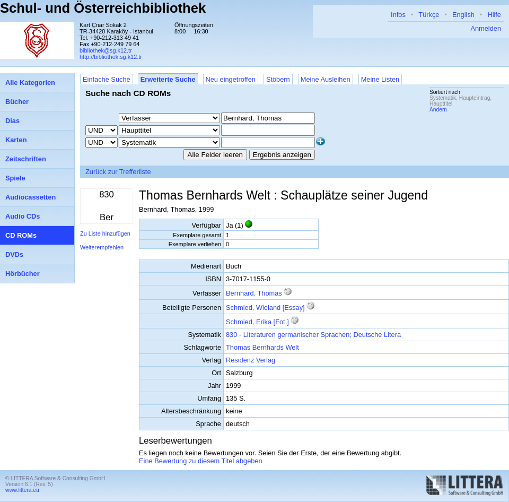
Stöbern (278, 79)
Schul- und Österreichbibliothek (103, 8)
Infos (398, 15)
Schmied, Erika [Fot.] (257, 322)
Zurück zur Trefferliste (118, 172)
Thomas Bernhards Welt (262, 347)
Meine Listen (380, 79)
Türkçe (428, 15)
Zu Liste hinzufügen (105, 233)
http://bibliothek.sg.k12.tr (111, 57)
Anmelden (485, 28)
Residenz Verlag (250, 360)
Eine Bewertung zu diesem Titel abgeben (200, 461)
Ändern (438, 109)
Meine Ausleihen (325, 79)
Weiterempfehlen (102, 247)
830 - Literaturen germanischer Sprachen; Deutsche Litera (313, 335)
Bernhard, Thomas (254, 293)
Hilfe (494, 15)
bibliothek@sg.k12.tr (106, 50)
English (463, 15)
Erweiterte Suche (168, 79)
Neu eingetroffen (231, 79)
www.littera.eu (22, 490)
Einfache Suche (106, 79)
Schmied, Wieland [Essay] (265, 307)
